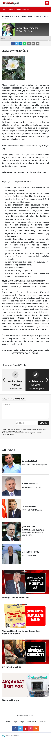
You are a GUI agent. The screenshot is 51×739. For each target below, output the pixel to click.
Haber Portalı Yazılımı (12, 736)
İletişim (22, 722)
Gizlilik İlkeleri (31, 722)
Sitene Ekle (42, 722)
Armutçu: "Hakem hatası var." (19, 9)
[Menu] (47, 3)
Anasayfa (7, 722)
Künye (15, 722)
